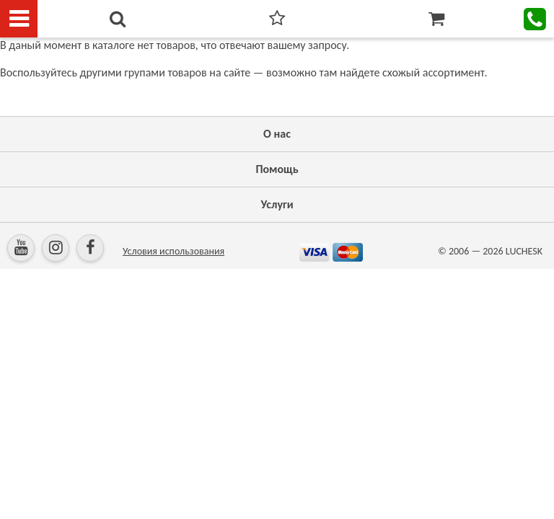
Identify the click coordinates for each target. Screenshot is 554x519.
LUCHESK (524, 251)
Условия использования (173, 251)
